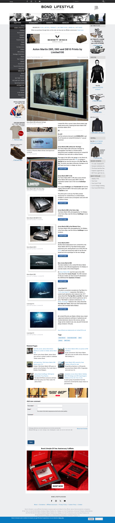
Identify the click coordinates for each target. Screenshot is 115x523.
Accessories (20, 32)
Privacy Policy (63, 504)
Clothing (22, 30)
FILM (41, 27)
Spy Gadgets (20, 59)
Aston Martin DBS (65, 272)
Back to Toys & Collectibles (33, 57)
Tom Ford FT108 (96, 183)
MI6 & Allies (20, 52)
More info (61, 518)
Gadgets (22, 35)
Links (22, 97)
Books (22, 56)
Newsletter (21, 95)
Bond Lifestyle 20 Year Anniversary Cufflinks (57, 448)
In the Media (20, 92)
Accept (91, 518)
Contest (22, 88)
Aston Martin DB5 (72, 337)
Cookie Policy (72, 504)
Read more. (80, 30)
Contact (22, 90)
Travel (22, 42)
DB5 (76, 159)
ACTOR (47, 27)
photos (60, 340)
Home (11, 1)
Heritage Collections (18, 54)
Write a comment (81, 57)
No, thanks (99, 518)
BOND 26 (71, 27)
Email (29, 409)
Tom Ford (94, 181)
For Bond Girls (20, 47)
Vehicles (21, 37)
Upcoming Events (19, 83)
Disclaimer (42, 504)
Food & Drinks (20, 40)
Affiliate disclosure (52, 504)
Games (22, 61)
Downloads (21, 64)
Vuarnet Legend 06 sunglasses (100, 170)
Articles (22, 76)
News (22, 73)
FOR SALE (21, 68)
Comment (30, 414)
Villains (22, 49)
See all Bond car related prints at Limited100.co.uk (72, 330)
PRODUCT (53, 27)
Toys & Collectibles (18, 66)
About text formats (82, 428)
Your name (30, 405)
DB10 (59, 250)
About (35, 504)
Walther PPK (95, 178)
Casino (22, 44)
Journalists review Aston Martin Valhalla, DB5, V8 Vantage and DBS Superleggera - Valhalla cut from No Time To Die (75, 376)
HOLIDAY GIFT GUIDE (18, 80)
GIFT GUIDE (79, 27)
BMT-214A (67, 340)
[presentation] (40, 436)
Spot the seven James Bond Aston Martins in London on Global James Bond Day (45, 350)
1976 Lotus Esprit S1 (64, 292)
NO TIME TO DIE (19, 78)
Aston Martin (62, 337)
